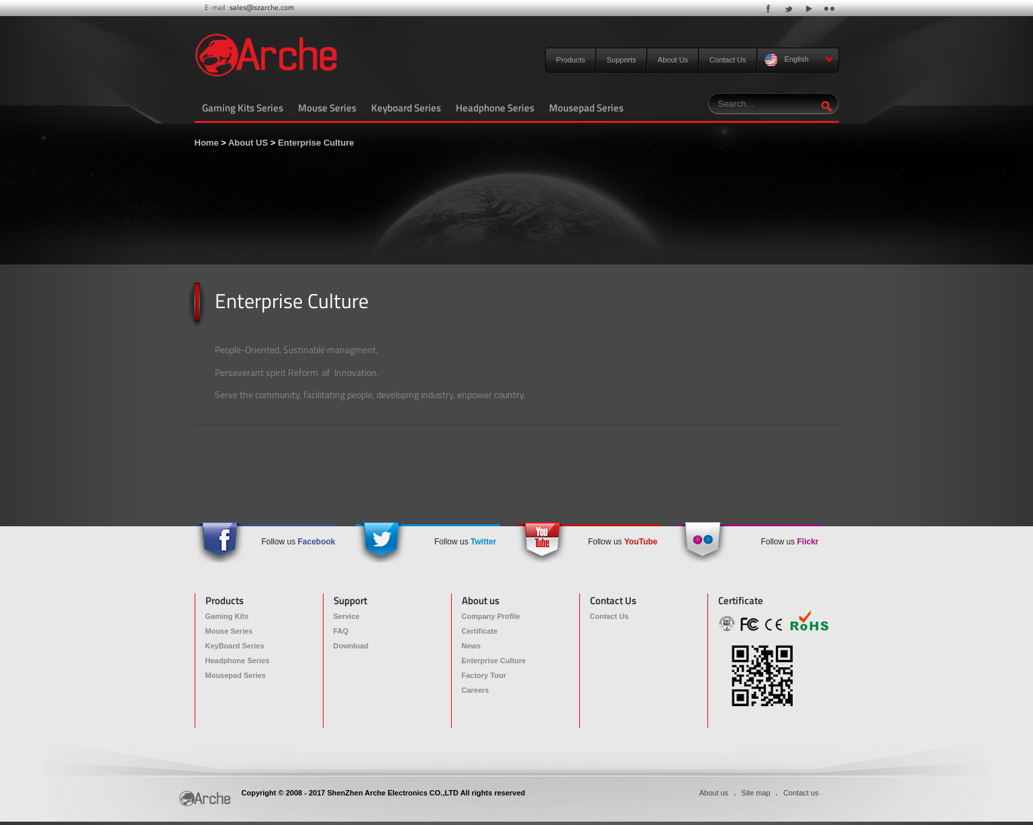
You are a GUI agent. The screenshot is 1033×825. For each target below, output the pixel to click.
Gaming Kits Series (242, 107)
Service (347, 616)
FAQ (341, 631)
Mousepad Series (586, 107)
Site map (755, 793)
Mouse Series (327, 107)
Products (570, 60)
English (799, 60)
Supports (621, 60)
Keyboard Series (406, 107)
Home (207, 143)
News (471, 646)
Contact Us (727, 60)
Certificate (480, 631)
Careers (475, 690)
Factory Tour (484, 675)
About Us (673, 60)
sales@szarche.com (262, 7)
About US (248, 143)
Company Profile (491, 616)
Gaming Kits (227, 616)
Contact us (801, 793)
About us (713, 793)
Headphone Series (495, 107)
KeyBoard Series (234, 646)
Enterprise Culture (316, 143)
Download (351, 646)
